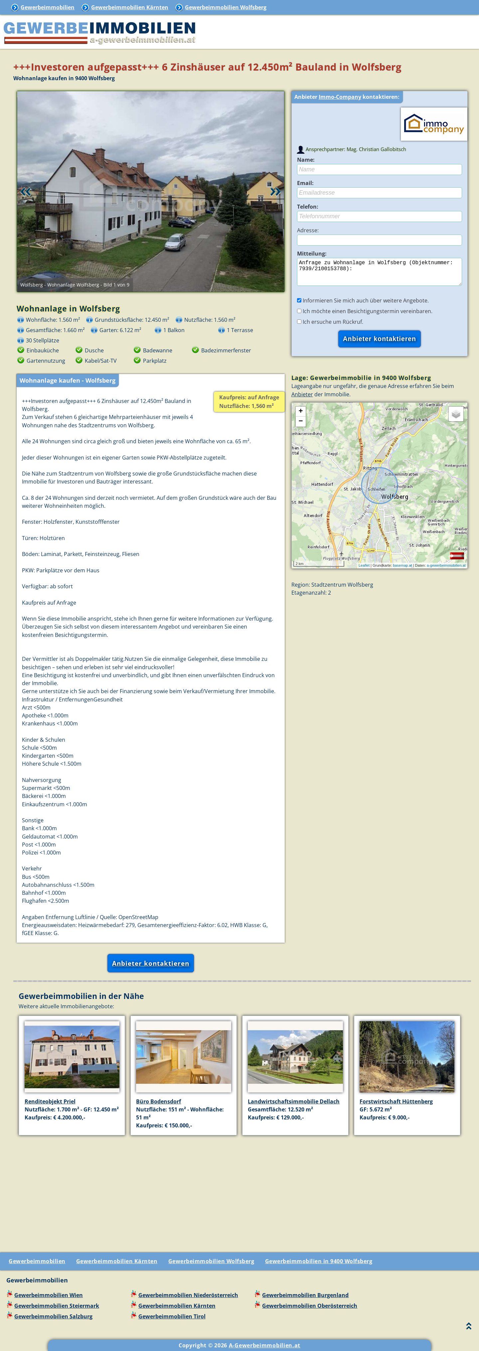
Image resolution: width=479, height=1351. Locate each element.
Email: (305, 183)
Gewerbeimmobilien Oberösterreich (309, 1305)
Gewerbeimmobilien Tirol (172, 1316)
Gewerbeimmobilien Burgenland (305, 1295)
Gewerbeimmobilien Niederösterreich (188, 1295)
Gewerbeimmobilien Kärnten (129, 7)
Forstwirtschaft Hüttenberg (396, 1101)
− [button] (301, 427)
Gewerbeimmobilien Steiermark (56, 1305)
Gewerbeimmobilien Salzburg (53, 1316)
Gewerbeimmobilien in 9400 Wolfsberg (319, 1261)
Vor (275, 191)
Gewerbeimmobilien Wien (48, 1295)
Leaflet (364, 571)
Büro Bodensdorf (158, 1101)
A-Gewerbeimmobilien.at (264, 1345)
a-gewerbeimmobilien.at (446, 571)
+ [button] (301, 417)
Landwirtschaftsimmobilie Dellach (294, 1101)
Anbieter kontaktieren (150, 963)
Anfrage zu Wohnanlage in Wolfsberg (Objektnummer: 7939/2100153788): (379, 274)
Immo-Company (340, 96)
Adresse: (308, 230)
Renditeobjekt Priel (50, 1101)
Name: (306, 159)
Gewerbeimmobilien (48, 7)
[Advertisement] (242, 1187)
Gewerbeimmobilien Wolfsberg (225, 7)
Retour (25, 191)
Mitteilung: (312, 253)
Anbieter (302, 399)
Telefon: (307, 206)
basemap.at (402, 571)
